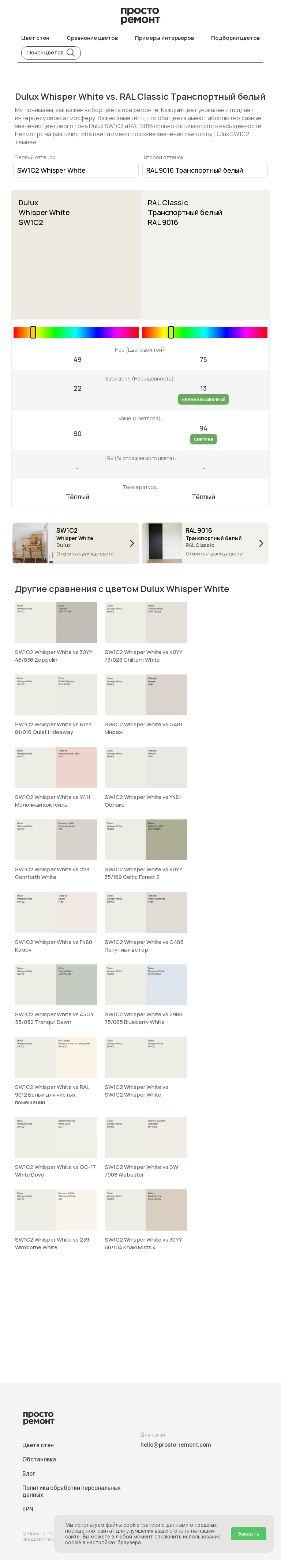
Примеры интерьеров (164, 38)
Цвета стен (38, 1445)
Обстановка (39, 1459)
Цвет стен (35, 38)
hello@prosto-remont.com (175, 1444)
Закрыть (248, 1534)
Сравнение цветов (92, 38)
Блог (28, 1473)
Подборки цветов (235, 38)
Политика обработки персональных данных (71, 1491)
